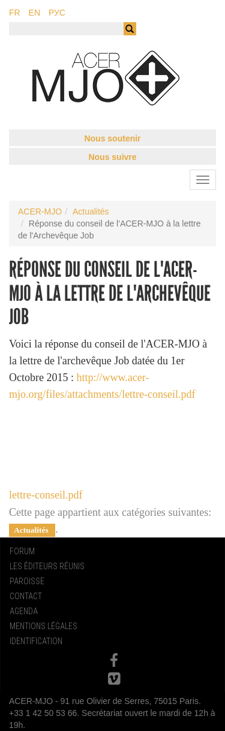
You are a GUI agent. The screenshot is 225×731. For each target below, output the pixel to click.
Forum (22, 551)
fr (14, 12)
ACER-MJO (40, 211)
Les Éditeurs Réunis (47, 566)
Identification (36, 641)
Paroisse (27, 581)
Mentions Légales (43, 626)
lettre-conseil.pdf (45, 495)
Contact (26, 596)
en (34, 12)
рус (57, 12)
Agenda (24, 611)
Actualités (91, 211)
